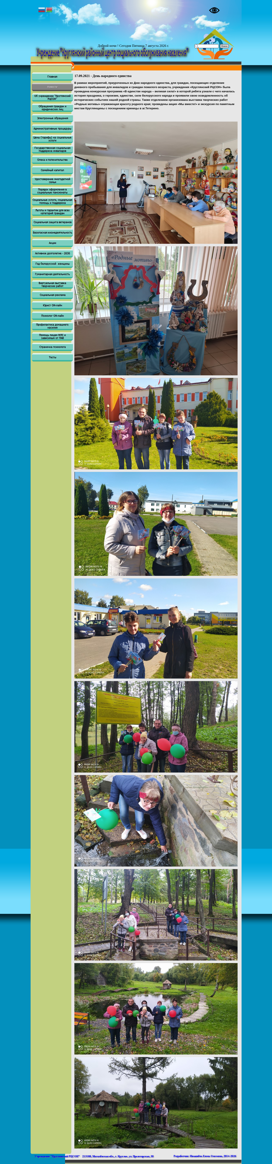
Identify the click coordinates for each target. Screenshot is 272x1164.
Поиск (224, 46)
